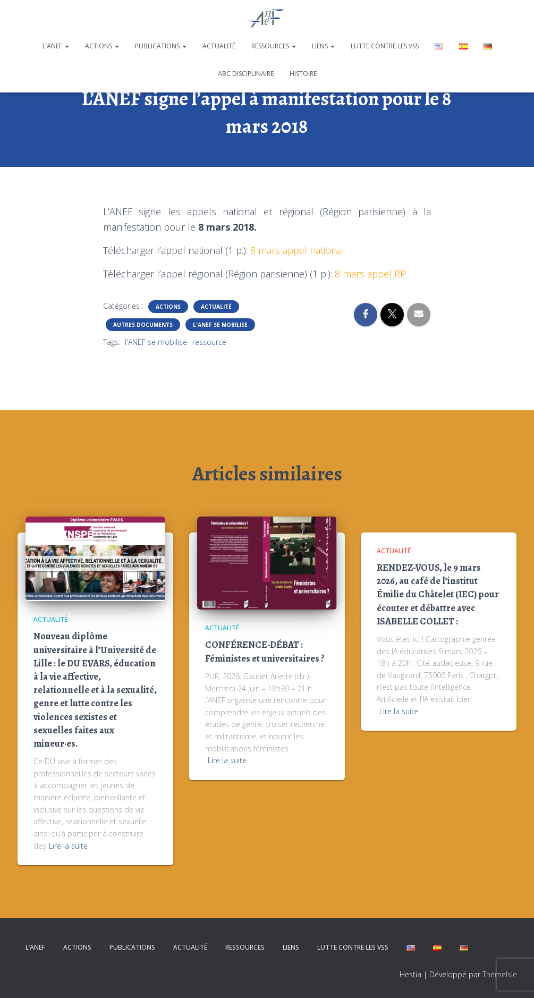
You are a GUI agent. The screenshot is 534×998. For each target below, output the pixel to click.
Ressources (273, 45)
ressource (209, 342)
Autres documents (143, 324)
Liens (323, 45)
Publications (161, 45)
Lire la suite (68, 846)
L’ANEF (56, 45)
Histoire (303, 73)
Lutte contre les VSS (385, 45)
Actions (102, 45)
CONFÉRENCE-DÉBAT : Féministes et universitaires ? (265, 651)
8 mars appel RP (370, 273)
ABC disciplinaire (246, 73)
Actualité (218, 45)
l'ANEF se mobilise (156, 342)
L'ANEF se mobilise (220, 324)
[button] (66, 45)
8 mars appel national (297, 250)
